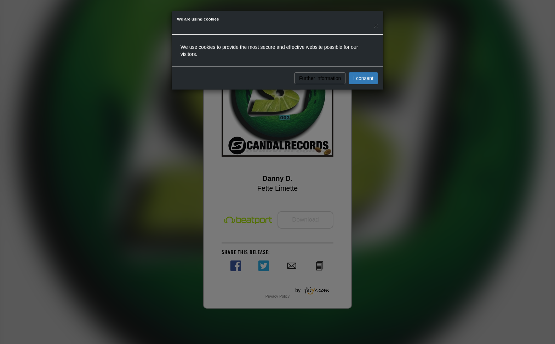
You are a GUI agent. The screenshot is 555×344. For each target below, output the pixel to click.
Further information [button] (320, 78)
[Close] (376, 25)
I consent (363, 78)
